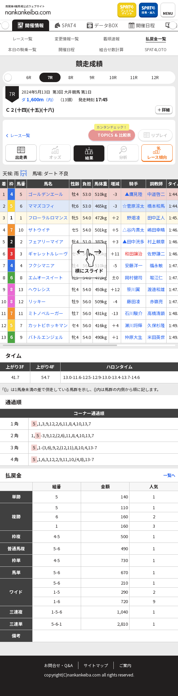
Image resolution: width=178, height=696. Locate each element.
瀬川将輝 (133, 325)
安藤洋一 (133, 266)
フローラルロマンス (48, 218)
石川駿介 (133, 313)
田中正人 (156, 218)
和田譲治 (133, 254)
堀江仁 (156, 278)
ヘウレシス (39, 289)
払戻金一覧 (156, 38)
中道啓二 (156, 194)
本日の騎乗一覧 (22, 49)
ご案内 (125, 665)
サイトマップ (96, 665)
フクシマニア (41, 266)
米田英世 (156, 337)
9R (92, 77)
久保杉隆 (156, 325)
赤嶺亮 (156, 302)
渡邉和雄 (156, 289)
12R (155, 77)
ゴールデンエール (45, 194)
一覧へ (169, 475)
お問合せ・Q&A (58, 665)
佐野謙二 (156, 254)
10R (113, 77)
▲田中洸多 (133, 242)
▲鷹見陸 (133, 194)
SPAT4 (65, 25)
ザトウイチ (39, 230)
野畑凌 (133, 218)
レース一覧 (22, 38)
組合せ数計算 (111, 49)
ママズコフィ (41, 206)
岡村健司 (133, 278)
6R (28, 77)
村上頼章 (156, 242)
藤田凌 (133, 302)
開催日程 (142, 25)
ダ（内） (39, 99)
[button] (5, 25)
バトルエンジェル (45, 337)
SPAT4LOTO (156, 49)
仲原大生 (133, 337)
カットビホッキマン (48, 325)
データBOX (102, 25)
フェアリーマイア (45, 242)
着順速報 (111, 38)
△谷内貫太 (133, 230)
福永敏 (156, 266)
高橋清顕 (156, 313)
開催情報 (30, 25)
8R (70, 77)
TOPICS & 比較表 (112, 133)
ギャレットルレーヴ (48, 254)
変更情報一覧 (67, 38)
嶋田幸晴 (156, 230)
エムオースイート (45, 278)
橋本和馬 (156, 206)
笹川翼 (133, 289)
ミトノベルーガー (45, 313)
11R (134, 77)
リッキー (37, 302)
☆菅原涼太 (133, 206)
